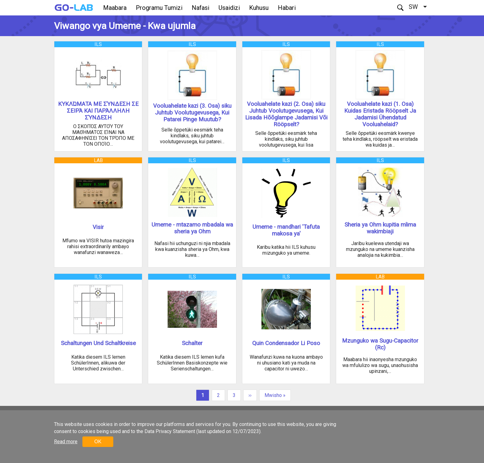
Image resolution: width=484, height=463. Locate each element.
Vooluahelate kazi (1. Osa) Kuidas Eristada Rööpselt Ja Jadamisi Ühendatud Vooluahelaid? (380, 114)
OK (97, 441)
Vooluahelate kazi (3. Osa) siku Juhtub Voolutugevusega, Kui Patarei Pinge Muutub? (192, 112)
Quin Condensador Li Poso (286, 343)
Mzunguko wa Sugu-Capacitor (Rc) (380, 344)
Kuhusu (259, 7)
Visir (98, 227)
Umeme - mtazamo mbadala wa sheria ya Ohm (192, 228)
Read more (65, 441)
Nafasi (200, 7)
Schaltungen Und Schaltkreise (98, 343)
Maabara (115, 7)
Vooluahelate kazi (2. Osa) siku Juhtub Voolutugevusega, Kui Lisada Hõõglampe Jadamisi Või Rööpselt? (286, 114)
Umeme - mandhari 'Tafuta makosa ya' (286, 230)
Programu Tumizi (159, 7)
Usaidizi (229, 7)
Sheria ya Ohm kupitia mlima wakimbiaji (380, 228)
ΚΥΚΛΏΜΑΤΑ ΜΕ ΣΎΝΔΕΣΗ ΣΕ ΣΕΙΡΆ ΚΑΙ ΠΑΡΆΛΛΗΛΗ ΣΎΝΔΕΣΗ (98, 111)
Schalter (192, 343)
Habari (287, 7)
